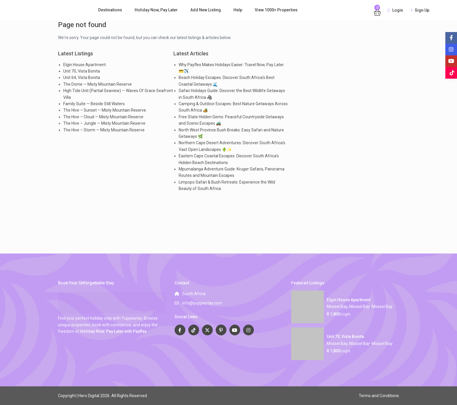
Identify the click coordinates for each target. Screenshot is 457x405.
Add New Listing (205, 10)
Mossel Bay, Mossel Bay (348, 306)
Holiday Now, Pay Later (156, 10)
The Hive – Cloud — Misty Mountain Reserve (103, 117)
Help (237, 10)
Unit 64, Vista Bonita (81, 77)
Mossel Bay (382, 306)
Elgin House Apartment (84, 64)
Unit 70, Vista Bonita (81, 71)
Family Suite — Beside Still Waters (94, 103)
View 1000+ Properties (276, 10)
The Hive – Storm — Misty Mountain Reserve (104, 130)
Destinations (110, 10)
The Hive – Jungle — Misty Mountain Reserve (104, 123)
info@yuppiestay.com (202, 303)
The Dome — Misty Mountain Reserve (97, 84)
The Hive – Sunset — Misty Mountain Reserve (104, 110)
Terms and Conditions (379, 395)
